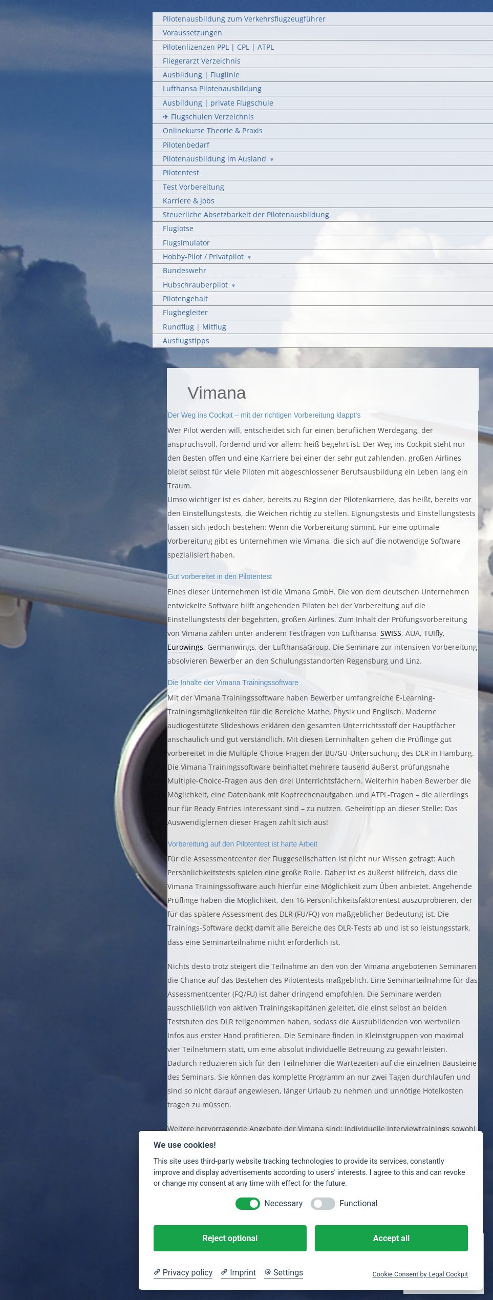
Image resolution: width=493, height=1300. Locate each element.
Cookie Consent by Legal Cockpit (420, 1274)
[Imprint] (238, 1273)
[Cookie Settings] (283, 1273)
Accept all (391, 1238)
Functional (358, 1203)
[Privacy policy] (183, 1273)
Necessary (283, 1203)
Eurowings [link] (185, 647)
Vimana (216, 392)
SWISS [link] (390, 633)
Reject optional (230, 1238)
